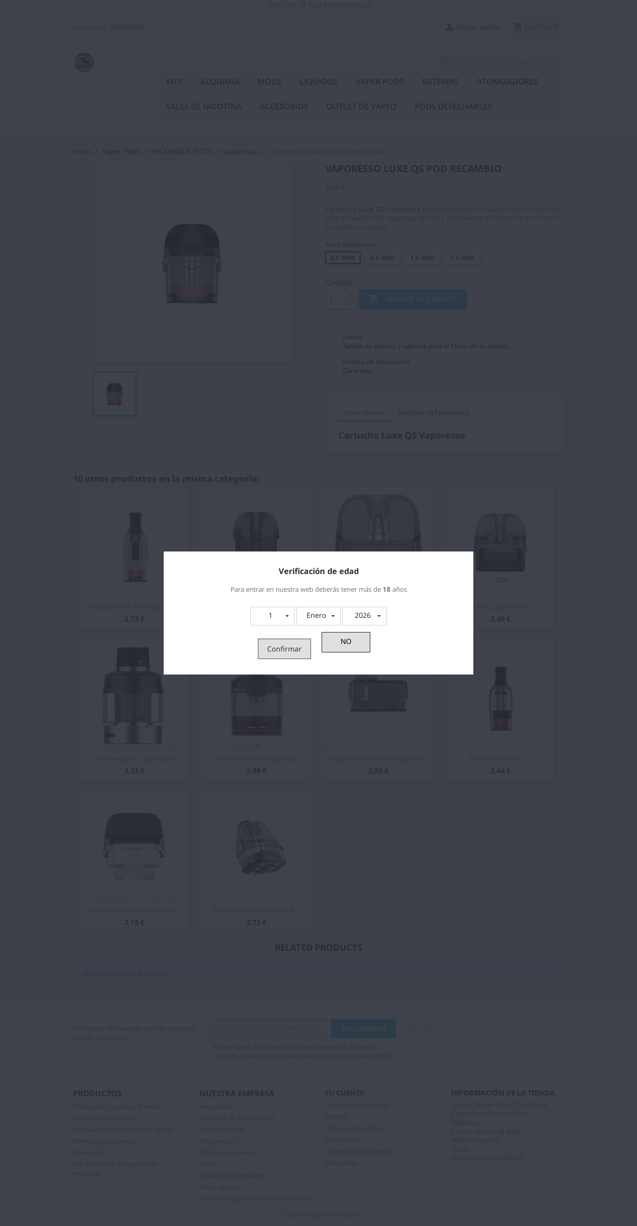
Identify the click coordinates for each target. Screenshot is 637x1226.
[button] (272, 616)
